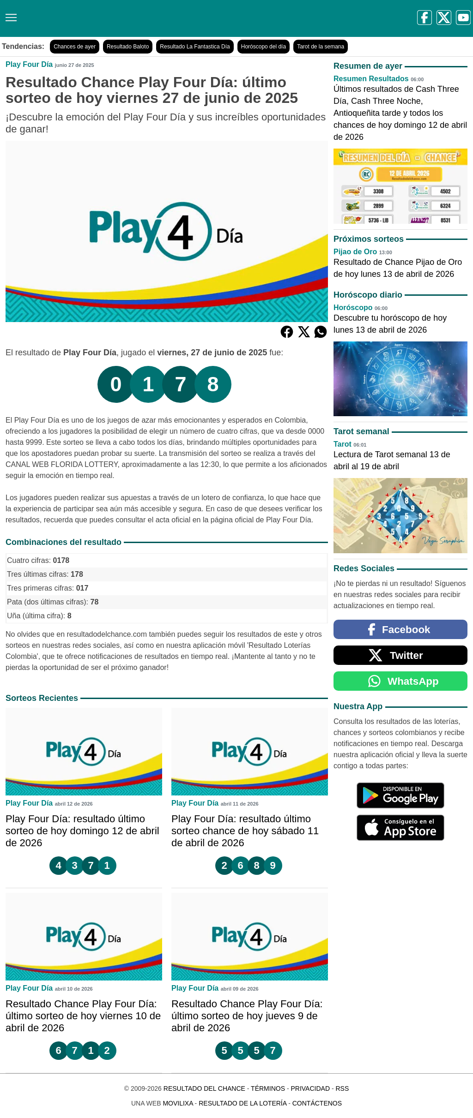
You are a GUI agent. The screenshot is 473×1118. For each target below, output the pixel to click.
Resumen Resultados (371, 79)
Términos (268, 1088)
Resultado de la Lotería (242, 1103)
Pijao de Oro (355, 252)
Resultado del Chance (204, 1088)
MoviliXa (178, 1103)
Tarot (343, 444)
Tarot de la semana (320, 46)
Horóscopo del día (263, 46)
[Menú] (9, 14)
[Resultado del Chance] (133, 18)
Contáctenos (317, 1103)
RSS (342, 1088)
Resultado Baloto (128, 46)
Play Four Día (29, 64)
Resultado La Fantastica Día (195, 46)
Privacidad (310, 1088)
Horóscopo (353, 307)
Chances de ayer (75, 46)
